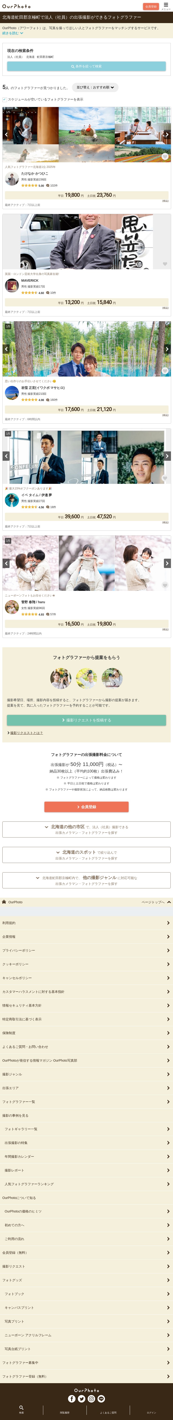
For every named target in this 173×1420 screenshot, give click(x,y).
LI (101, 1399)
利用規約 (86, 923)
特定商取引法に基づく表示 (86, 1019)
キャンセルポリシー (86, 978)
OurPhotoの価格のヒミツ (88, 1211)
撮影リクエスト (86, 1266)
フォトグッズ (86, 1280)
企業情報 (86, 937)
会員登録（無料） (86, 1252)
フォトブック (88, 1294)
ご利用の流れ (88, 1239)
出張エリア (86, 1088)
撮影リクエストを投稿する (86, 720)
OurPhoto (86, 1390)
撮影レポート (88, 1170)
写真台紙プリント (88, 1349)
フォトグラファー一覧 (86, 1102)
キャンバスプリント (88, 1308)
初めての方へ (88, 1225)
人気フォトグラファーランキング (88, 1184)
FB (72, 1399)
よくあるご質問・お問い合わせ (86, 1047)
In (91, 1399)
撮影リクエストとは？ (26, 733)
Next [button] (167, 134)
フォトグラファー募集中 (86, 1363)
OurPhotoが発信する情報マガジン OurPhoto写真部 (86, 1060)
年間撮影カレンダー (88, 1156)
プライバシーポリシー (86, 950)
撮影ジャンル (86, 1074)
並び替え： (95, 87)
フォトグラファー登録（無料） (86, 1376)
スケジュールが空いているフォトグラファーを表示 (45, 99)
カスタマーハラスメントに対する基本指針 (86, 992)
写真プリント (88, 1321)
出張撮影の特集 (88, 1143)
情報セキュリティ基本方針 (86, 1005)
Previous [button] (6, 134)
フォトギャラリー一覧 (88, 1129)
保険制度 (86, 1033)
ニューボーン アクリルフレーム (88, 1335)
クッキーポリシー (86, 964)
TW (81, 1399)
